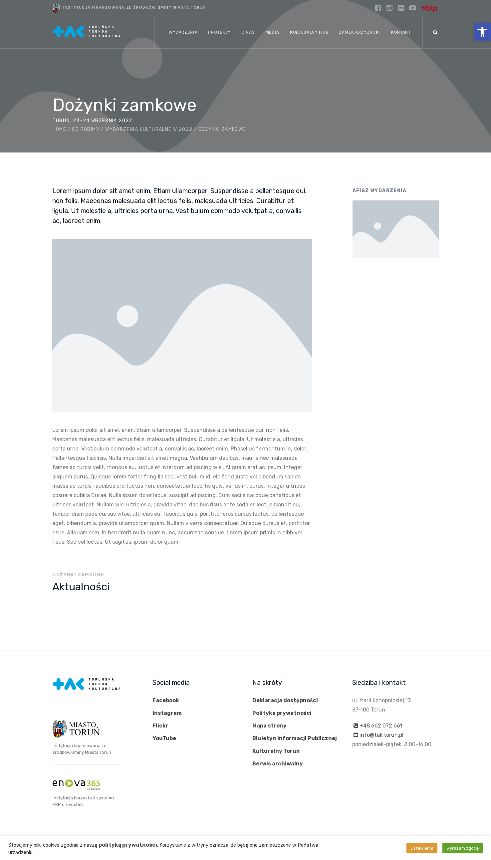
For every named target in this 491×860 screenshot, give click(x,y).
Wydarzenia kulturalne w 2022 (148, 129)
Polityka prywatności (282, 713)
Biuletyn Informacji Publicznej (294, 738)
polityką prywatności (128, 845)
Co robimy (86, 129)
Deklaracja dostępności (285, 700)
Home (60, 129)
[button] (482, 32)
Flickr (160, 725)
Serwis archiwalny (277, 763)
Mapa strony (269, 725)
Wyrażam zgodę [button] (462, 848)
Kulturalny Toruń (276, 751)
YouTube (164, 738)
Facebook (165, 700)
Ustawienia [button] (421, 848)
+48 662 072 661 (381, 725)
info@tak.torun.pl (381, 735)
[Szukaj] (435, 32)
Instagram (167, 713)
